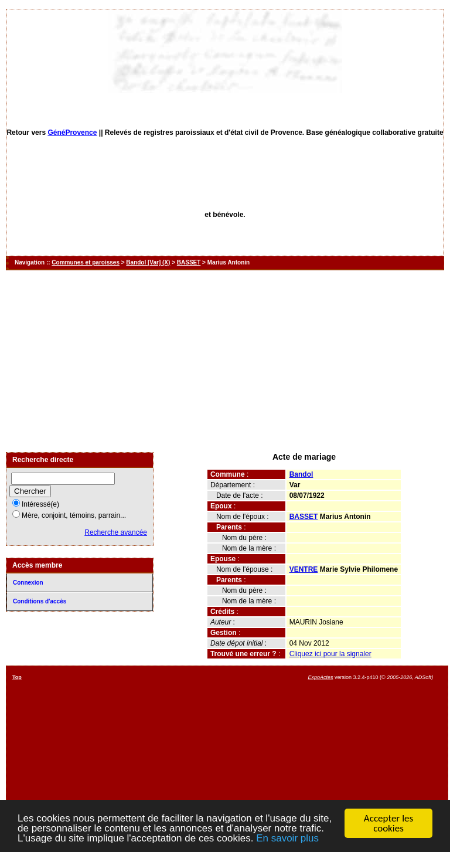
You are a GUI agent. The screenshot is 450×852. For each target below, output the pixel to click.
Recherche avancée (115, 532)
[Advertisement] (225, 361)
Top (17, 677)
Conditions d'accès (39, 601)
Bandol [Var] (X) (148, 262)
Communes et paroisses (86, 262)
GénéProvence (72, 132)
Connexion (28, 582)
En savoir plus (287, 838)
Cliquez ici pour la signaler (330, 654)
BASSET (189, 262)
